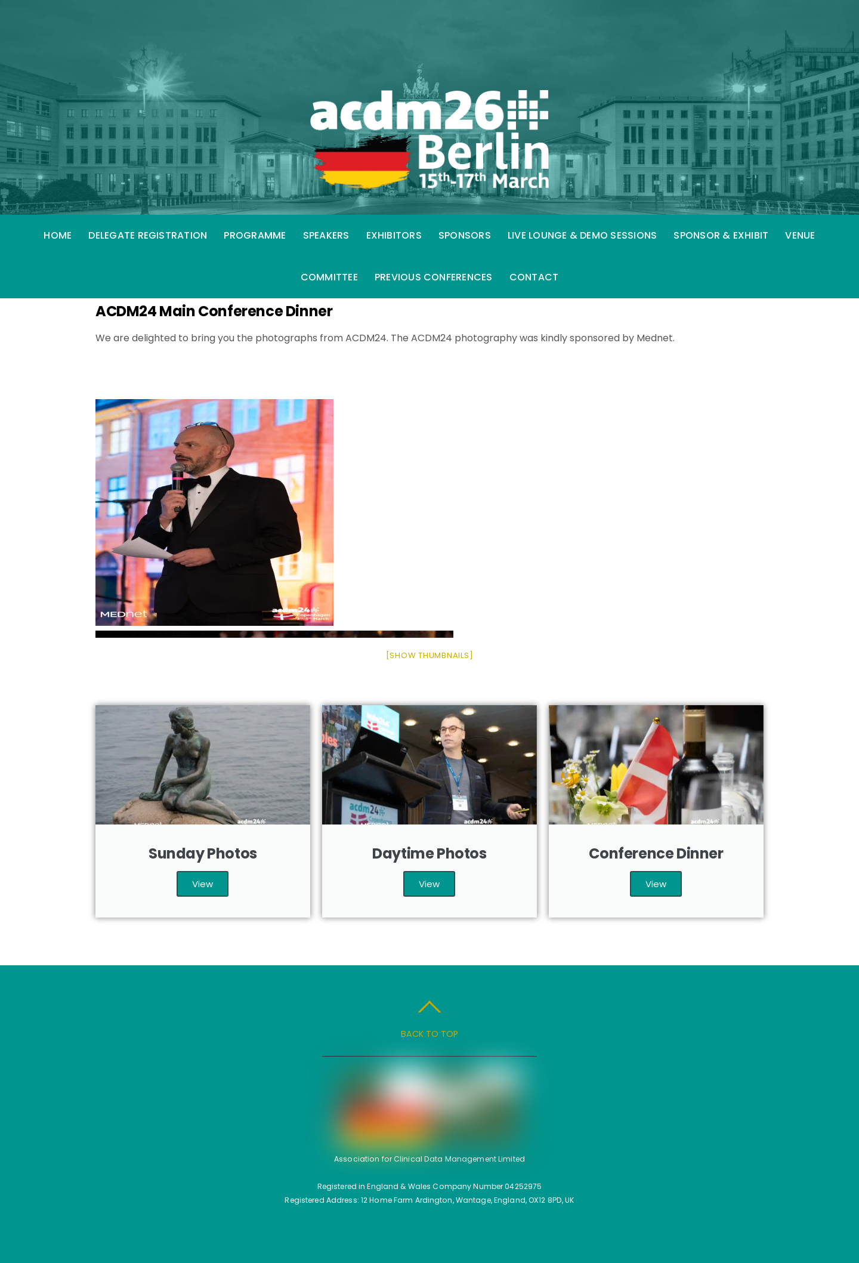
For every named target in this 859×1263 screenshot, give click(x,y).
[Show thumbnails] (430, 655)
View (202, 884)
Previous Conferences (434, 277)
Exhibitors (394, 235)
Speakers (326, 235)
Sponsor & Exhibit (720, 235)
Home (58, 235)
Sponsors (464, 235)
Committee (329, 277)
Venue (800, 235)
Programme (255, 235)
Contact (534, 277)
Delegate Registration (147, 235)
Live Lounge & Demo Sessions (582, 235)
